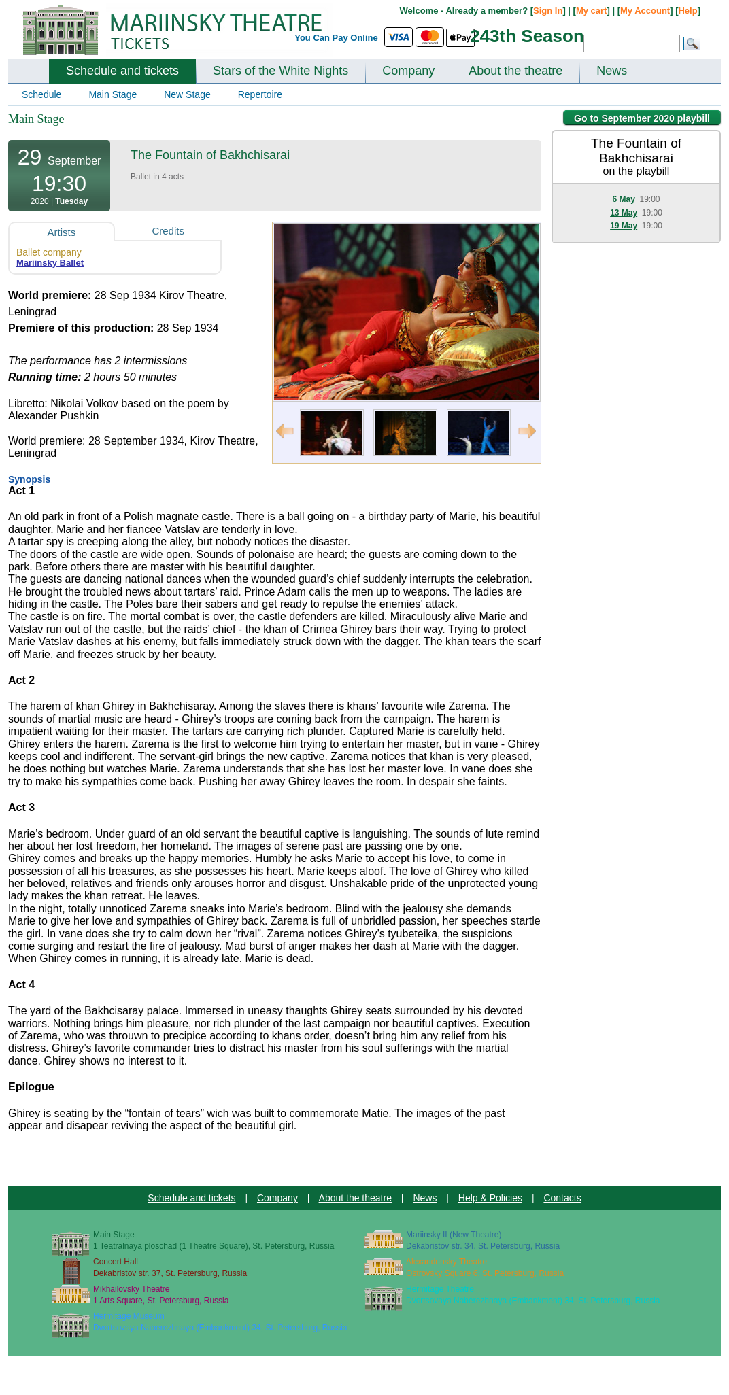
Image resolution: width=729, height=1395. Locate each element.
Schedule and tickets (122, 71)
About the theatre (515, 71)
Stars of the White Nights (280, 71)
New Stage (187, 94)
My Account (645, 10)
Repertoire (260, 94)
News (611, 71)
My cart (591, 10)
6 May (623, 199)
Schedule (41, 94)
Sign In (547, 10)
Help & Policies (490, 1197)
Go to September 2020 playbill (642, 118)
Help (687, 10)
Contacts (562, 1197)
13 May (623, 213)
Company (408, 71)
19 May (623, 225)
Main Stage (112, 94)
